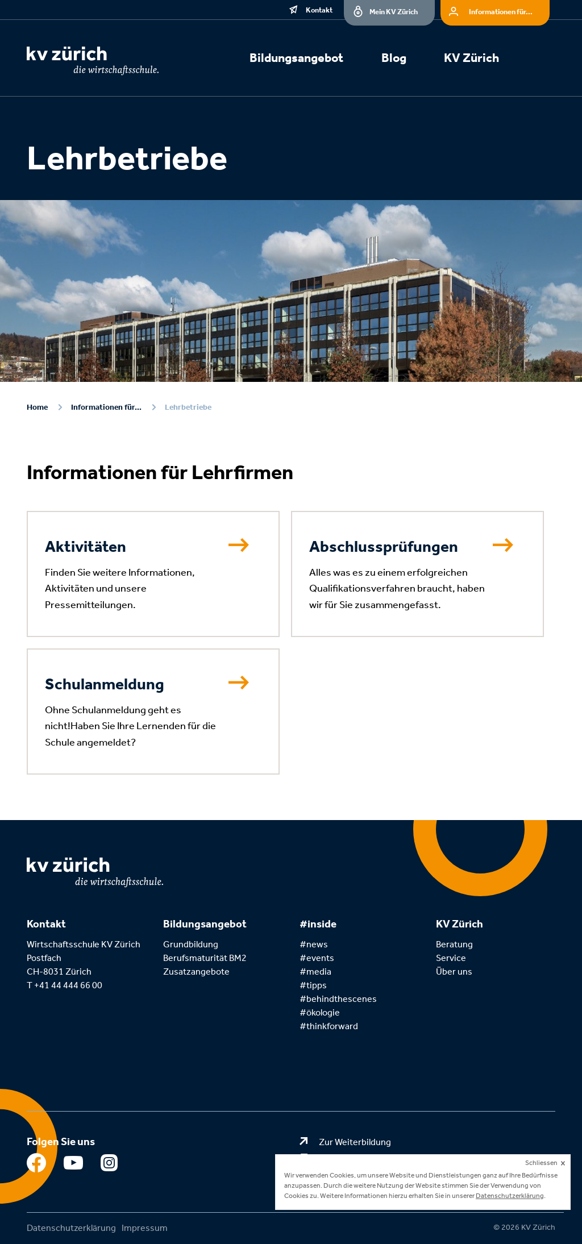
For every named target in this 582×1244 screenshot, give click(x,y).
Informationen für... (501, 11)
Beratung (454, 944)
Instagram (110, 1165)
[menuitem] (309, 59)
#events (317, 957)
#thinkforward (329, 1026)
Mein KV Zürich (393, 11)
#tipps (313, 985)
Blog (393, 58)
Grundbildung (190, 944)
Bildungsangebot (296, 58)
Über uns (454, 971)
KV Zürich (471, 58)
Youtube (74, 1165)
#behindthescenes (338, 998)
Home (37, 407)
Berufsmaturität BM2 (205, 957)
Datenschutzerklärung (71, 1227)
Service (451, 957)
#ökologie (320, 1012)
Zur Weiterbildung (355, 1142)
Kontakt (319, 10)
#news (314, 944)
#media (315, 971)
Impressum (145, 1227)
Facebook (37, 1165)
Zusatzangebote (196, 971)
